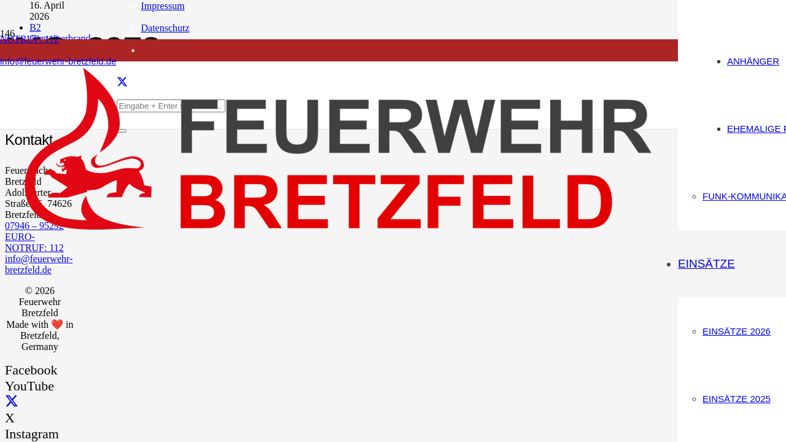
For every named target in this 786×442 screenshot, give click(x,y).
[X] (11, 401)
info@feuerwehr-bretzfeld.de (38, 264)
